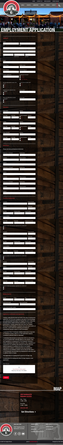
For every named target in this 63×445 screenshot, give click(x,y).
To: (25, 297)
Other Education (6, 132)
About (53, 5)
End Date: (13, 115)
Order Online (55, 1)
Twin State (60, 441)
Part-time (22, 77)
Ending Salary (28, 211)
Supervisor (30, 206)
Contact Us (39, 1)
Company (5, 157)
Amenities (35, 5)
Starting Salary (17, 211)
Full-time (22, 76)
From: (15, 297)
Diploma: (30, 115)
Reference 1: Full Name (8, 152)
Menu (22, 5)
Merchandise (47, 1)
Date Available (6, 69)
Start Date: (5, 115)
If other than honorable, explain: (9, 307)
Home (33, 1)
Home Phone (5, 65)
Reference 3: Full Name (8, 181)
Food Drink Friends (33, 441)
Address (21, 110)
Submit (6, 377)
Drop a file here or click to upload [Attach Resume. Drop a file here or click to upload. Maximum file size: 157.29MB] (19, 369)
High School (5, 110)
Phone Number (31, 201)
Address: (21, 121)
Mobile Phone (22, 65)
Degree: (29, 126)
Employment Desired (24, 74)
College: (4, 121)
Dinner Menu (34, 424)
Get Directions (27, 412)
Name (4, 41)
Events (29, 5)
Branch (4, 297)
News (42, 5)
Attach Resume (6, 363)
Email (4, 60)
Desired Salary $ (23, 69)
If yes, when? (22, 90)
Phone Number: (23, 157)
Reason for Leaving (29, 220)
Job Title (5, 211)
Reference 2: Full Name (8, 167)
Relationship (22, 152)
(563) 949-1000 (24, 408)
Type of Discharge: (23, 302)
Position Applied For (7, 74)
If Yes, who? (22, 97)
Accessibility (49, 429)
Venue (48, 5)
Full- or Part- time (23, 79)
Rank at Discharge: (7, 302)
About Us (33, 429)
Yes (4, 85)
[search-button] (58, 5)
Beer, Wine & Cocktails (52, 424)
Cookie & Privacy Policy (37, 431)
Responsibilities (6, 216)
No (4, 86)
